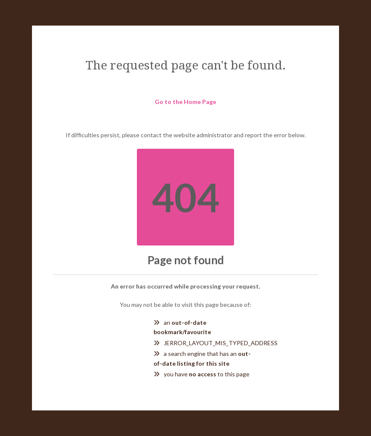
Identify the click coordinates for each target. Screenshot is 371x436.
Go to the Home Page (185, 101)
